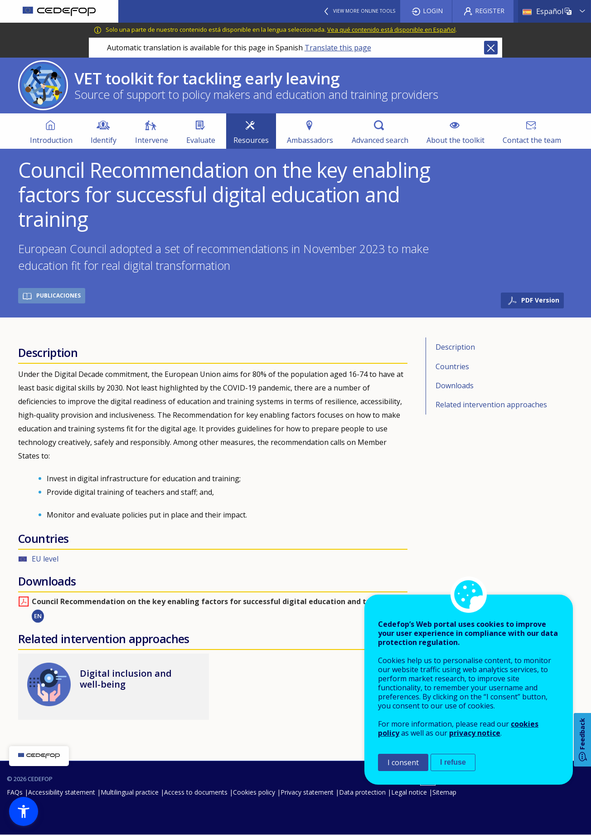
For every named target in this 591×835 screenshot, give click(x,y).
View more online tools (364, 11)
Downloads (455, 386)
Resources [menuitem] (251, 140)
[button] (23, 811)
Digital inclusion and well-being (126, 678)
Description (455, 347)
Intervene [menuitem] (151, 140)
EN (38, 616)
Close (491, 47)
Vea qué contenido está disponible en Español (391, 29)
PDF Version (540, 300)
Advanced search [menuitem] (380, 140)
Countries (452, 366)
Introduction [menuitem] (51, 140)
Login (433, 10)
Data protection (362, 792)
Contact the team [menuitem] (532, 140)
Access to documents (196, 792)
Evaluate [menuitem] (200, 140)
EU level (45, 559)
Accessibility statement (61, 792)
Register (489, 10)
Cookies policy (254, 792)
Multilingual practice (130, 792)
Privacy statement (307, 792)
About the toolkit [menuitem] (455, 140)
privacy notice (474, 733)
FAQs (15, 792)
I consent (403, 762)
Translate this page (338, 48)
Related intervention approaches (491, 405)
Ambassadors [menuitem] (310, 140)
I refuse (453, 762)
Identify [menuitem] (103, 140)
